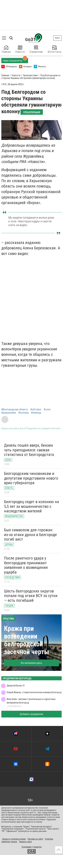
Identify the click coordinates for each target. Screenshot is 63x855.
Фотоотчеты (54, 49)
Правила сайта (25, 841)
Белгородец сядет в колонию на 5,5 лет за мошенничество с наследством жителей (31, 506)
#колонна (23, 412)
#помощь (36, 412)
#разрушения (8, 412)
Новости (20, 49)
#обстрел (35, 409)
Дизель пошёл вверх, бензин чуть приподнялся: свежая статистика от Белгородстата (29, 450)
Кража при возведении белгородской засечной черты (26, 640)
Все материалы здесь (31, 663)
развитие (37, 847)
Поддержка (27, 847)
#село (47, 409)
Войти (57, 38)
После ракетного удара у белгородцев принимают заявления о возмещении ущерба (26, 565)
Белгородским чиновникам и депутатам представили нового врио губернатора (31, 478)
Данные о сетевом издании (14, 839)
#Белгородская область (14, 409)
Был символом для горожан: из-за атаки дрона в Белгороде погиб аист (30, 535)
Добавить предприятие (31, 714)
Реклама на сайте (35, 839)
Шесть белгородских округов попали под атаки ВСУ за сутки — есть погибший (30, 596)
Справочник (36, 49)
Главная (6, 49)
